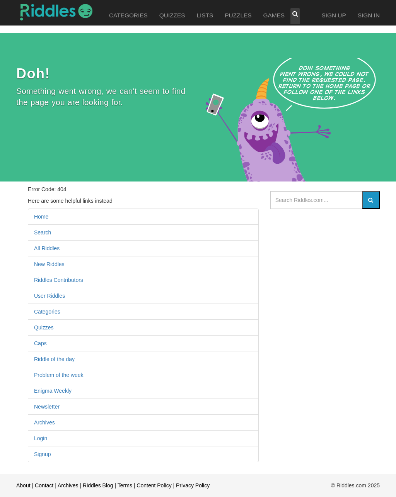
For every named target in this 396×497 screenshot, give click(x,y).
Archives (44, 422)
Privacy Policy (193, 485)
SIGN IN (369, 15)
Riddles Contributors (58, 280)
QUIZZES (172, 15)
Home (41, 217)
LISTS (204, 15)
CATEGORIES (128, 15)
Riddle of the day (54, 359)
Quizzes (44, 327)
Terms (125, 485)
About (23, 485)
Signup (42, 454)
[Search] (371, 200)
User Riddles (49, 296)
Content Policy (154, 485)
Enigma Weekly (53, 391)
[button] (295, 16)
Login (40, 438)
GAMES (274, 15)
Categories (47, 312)
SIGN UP (333, 15)
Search (42, 232)
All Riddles (47, 248)
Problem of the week (59, 375)
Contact (44, 485)
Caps (40, 343)
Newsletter (47, 407)
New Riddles (49, 264)
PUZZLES (238, 15)
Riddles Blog (98, 485)
